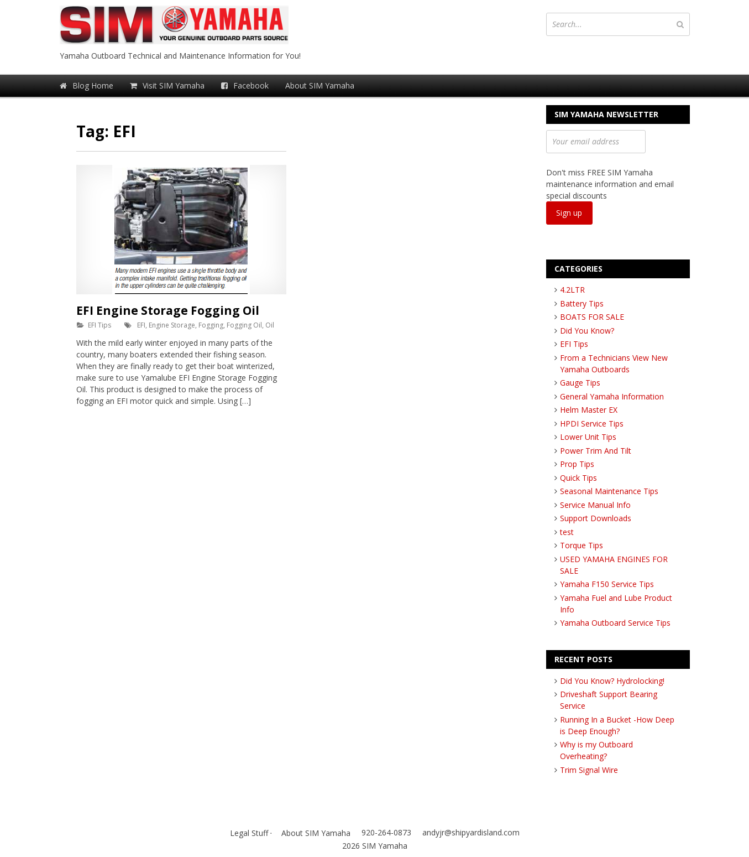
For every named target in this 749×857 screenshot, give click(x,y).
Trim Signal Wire (589, 770)
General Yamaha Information (612, 396)
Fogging (210, 325)
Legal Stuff (249, 833)
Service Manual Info (595, 505)
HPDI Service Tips (592, 423)
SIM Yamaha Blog (192, 25)
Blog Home (86, 85)
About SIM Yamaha (319, 85)
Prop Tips (577, 464)
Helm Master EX (588, 409)
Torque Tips (581, 545)
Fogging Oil (244, 325)
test (567, 532)
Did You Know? (587, 330)
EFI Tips (99, 325)
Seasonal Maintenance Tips (609, 491)
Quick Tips (578, 477)
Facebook (245, 85)
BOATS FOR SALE (592, 316)
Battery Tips (582, 303)
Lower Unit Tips (588, 437)
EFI (141, 325)
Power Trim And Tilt (595, 450)
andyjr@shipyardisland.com (471, 832)
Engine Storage (172, 325)
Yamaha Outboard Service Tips (615, 622)
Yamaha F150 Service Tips (607, 584)
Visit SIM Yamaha (167, 85)
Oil (269, 325)
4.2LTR (572, 289)
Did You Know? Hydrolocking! (612, 681)
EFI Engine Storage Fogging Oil (167, 310)
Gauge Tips (580, 382)
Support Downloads (595, 518)
